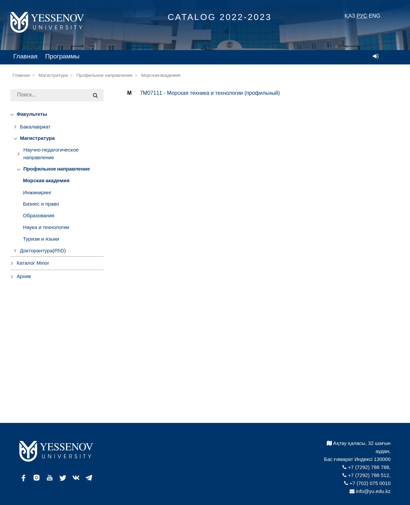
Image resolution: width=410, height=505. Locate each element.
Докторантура (43, 250)
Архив (24, 276)
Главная (25, 56)
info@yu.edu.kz (370, 491)
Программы (62, 56)
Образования (38, 215)
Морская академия (161, 75)
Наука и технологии (46, 227)
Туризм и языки (41, 239)
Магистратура (53, 75)
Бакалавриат (35, 127)
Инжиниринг (37, 192)
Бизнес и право (41, 204)
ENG (374, 16)
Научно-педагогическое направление (51, 153)
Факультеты (32, 114)
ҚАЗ (350, 16)
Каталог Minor (33, 263)
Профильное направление (105, 75)
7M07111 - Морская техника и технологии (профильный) (210, 93)
